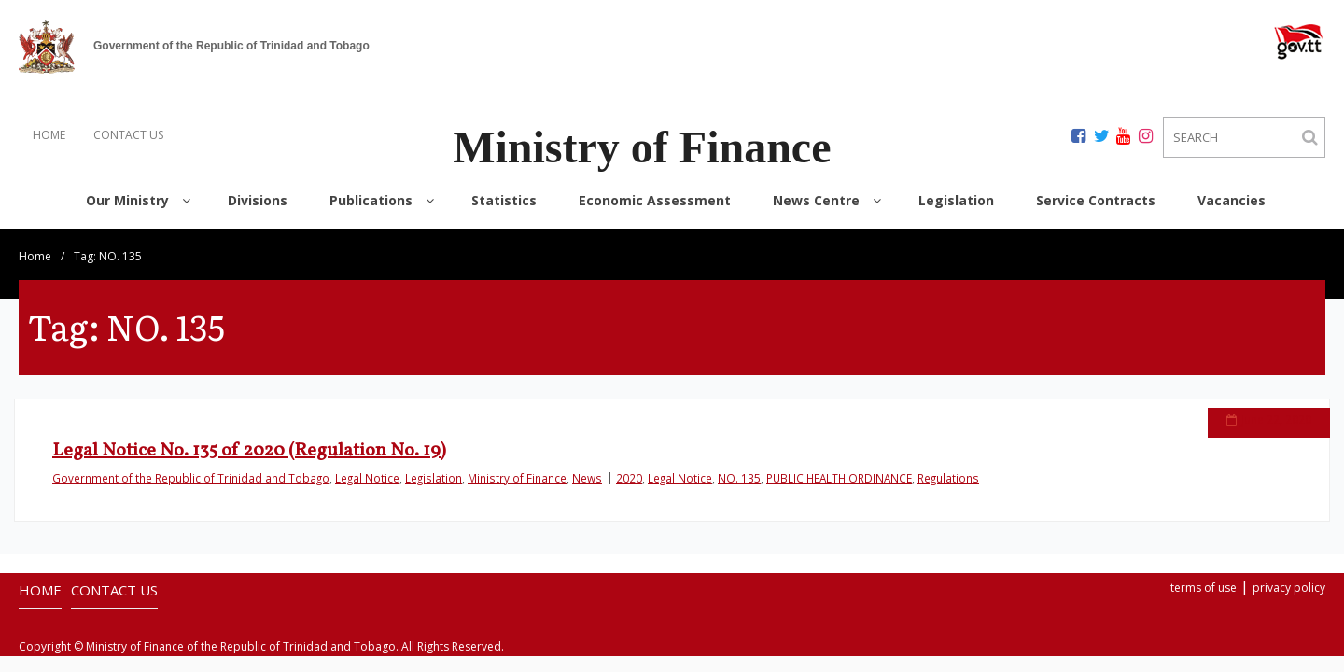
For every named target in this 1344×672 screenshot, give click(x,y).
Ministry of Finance (517, 477)
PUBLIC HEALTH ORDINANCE (839, 477)
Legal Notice (367, 477)
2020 (629, 477)
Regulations (948, 477)
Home (35, 256)
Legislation (433, 477)
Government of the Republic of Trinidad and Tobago (190, 477)
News (587, 477)
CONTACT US (128, 135)
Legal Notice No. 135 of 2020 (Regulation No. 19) (249, 451)
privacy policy (1289, 587)
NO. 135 (739, 477)
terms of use (1203, 587)
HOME (49, 135)
